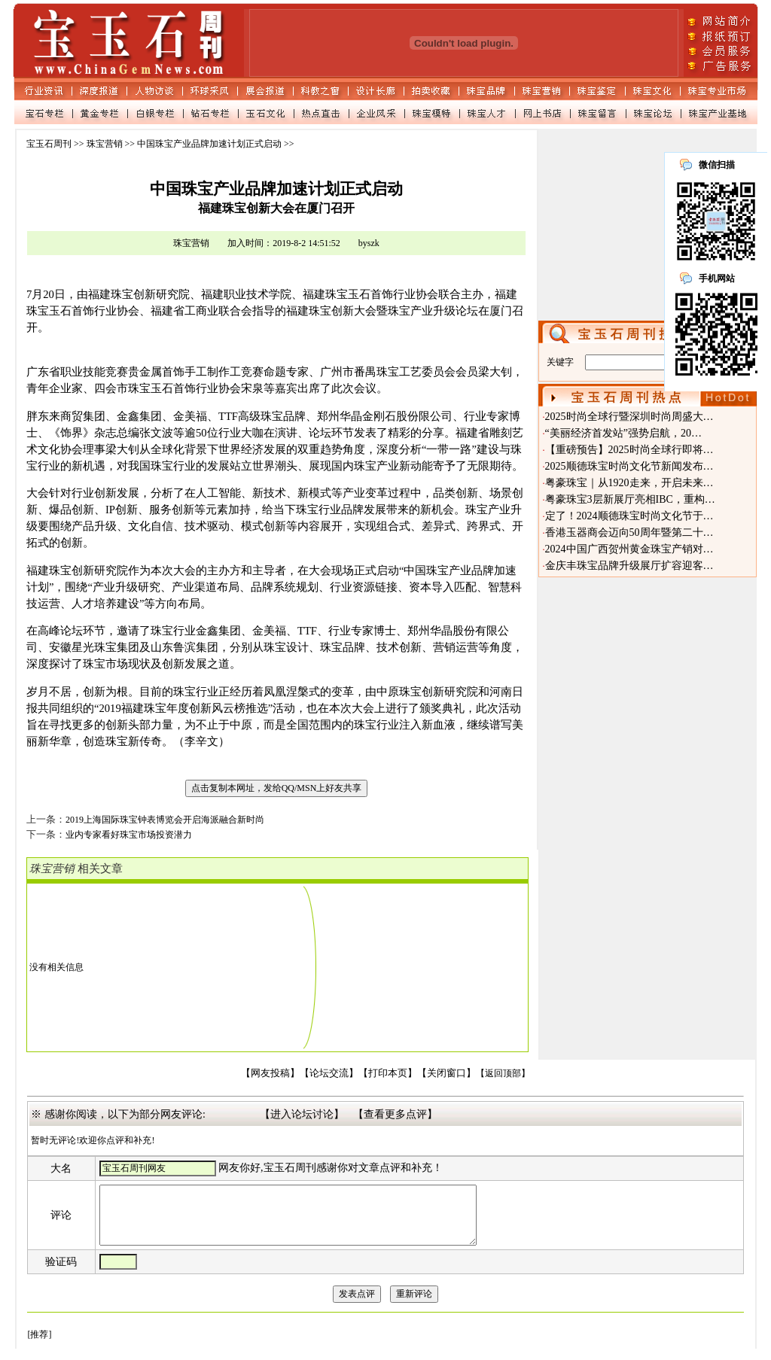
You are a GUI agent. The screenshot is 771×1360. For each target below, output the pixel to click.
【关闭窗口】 (446, 1073)
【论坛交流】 (329, 1073)
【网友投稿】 (270, 1073)
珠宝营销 (105, 143)
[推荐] (39, 1345)
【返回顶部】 (503, 1073)
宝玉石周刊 (49, 143)
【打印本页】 (387, 1073)
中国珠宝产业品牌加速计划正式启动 (209, 143)
